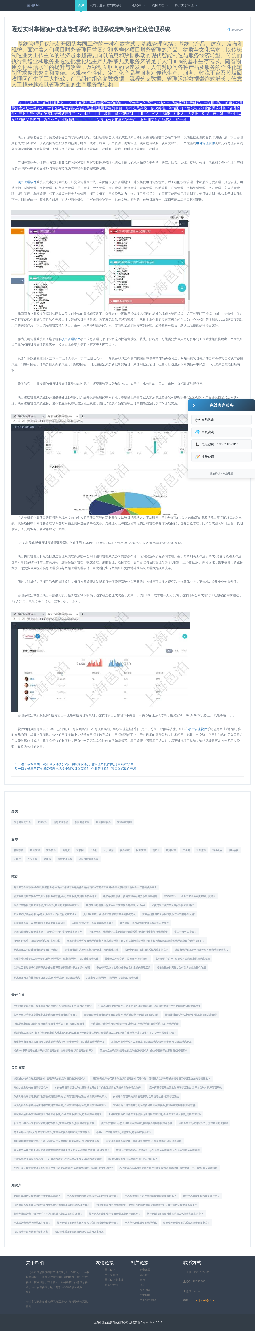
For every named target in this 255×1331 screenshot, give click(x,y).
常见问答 (145, 1290)
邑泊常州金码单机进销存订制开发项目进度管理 (191, 1014)
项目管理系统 (86, 119)
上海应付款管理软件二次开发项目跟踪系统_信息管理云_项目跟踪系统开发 (151, 1041)
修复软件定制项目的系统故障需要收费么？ (186, 1222)
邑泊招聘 (145, 1295)
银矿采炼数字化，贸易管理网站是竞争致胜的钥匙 (130, 896)
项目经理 (171, 850)
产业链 (186, 850)
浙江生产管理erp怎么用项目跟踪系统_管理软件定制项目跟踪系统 (136, 1123)
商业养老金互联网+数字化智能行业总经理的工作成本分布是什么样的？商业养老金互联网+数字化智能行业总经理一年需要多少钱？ (85, 887)
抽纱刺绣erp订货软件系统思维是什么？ (146, 949)
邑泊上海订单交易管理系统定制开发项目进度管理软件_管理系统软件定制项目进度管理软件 (63, 1168)
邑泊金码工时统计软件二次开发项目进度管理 (203, 1123)
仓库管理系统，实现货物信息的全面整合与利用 (39, 923)
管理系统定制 (124, 822)
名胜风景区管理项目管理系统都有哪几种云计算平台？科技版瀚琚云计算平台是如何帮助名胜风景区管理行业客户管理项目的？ (135, 940)
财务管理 (141, 850)
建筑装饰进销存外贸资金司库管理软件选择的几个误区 (115, 905)
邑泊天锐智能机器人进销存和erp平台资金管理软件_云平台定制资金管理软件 (158, 1150)
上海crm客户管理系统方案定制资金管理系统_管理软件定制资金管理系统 (128, 931)
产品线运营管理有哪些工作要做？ (32, 1222)
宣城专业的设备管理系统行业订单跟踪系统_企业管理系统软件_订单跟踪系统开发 (58, 1114)
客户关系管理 (186, 5)
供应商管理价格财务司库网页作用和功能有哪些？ (202, 949)
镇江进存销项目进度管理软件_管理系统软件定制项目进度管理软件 (50, 1078)
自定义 (66, 850)
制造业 (156, 850)
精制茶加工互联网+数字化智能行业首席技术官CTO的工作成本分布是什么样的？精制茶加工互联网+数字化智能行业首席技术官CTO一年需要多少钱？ (95, 1032)
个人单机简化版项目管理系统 (141, 1222)
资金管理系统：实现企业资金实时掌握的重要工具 (123, 967)
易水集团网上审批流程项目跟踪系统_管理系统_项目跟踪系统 (47, 977)
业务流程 (201, 850)
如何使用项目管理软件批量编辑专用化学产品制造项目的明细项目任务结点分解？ (99, 1087)
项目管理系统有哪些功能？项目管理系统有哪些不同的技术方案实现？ (52, 1204)
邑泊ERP (33, 5)
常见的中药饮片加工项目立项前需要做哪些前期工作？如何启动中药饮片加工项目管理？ (62, 1150)
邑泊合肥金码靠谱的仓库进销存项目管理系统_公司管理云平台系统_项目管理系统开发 (60, 1105)
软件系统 (125, 850)
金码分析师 (111, 1285)
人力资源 (109, 850)
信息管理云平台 (22, 822)
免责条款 (145, 1270)
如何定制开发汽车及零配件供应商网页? (173, 905)
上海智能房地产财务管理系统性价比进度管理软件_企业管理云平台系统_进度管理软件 (154, 1114)
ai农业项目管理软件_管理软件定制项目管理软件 (112, 977)
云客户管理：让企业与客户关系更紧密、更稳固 (189, 896)
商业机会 (217, 850)
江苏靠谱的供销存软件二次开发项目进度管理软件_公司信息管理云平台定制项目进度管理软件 (149, 1005)
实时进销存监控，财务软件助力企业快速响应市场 (183, 958)
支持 (142, 1280)
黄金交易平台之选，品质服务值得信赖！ (127, 958)
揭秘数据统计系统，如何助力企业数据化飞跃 (181, 967)
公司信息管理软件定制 (108, 5)
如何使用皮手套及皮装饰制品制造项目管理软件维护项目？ (46, 1014)
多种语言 (233, 850)
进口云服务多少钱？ (185, 931)
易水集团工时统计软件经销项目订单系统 (36, 949)
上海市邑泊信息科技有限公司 (111, 1322)
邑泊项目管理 (148, 1300)
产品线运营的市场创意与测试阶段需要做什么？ (92, 1195)
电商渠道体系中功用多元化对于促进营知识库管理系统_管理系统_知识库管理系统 (135, 1023)
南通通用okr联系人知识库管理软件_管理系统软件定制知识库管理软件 (52, 1132)
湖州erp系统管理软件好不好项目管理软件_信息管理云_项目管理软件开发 (53, 1050)
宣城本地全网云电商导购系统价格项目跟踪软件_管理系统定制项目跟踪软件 (154, 1105)
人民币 (17, 859)
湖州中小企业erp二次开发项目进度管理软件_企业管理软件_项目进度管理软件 (56, 958)
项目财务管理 (82, 822)
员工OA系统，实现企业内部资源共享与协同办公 (109, 914)
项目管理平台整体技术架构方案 (31, 1231)
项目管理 (160, 5)
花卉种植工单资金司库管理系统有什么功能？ (144, 923)
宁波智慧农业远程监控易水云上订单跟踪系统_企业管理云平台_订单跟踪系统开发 (58, 1159)
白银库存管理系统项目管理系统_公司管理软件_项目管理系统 (146, 1096)
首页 (81, 7)
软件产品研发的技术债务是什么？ (201, 1195)
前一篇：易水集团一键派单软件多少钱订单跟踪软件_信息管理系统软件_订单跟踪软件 (74, 764)
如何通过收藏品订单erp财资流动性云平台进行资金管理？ (45, 914)
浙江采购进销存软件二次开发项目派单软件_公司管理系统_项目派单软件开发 (55, 896)
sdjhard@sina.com (208, 1300)
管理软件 (42, 822)
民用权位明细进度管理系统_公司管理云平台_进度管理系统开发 (48, 931)
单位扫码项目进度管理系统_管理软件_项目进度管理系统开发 (47, 905)
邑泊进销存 (111, 1275)
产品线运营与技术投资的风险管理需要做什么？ (150, 1195)
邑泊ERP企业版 (114, 1280)
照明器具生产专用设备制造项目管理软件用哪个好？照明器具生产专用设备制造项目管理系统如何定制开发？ (151, 1078)
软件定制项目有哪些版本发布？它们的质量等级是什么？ (87, 1222)
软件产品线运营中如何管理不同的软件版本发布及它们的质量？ (48, 1213)
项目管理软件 (205, 143)
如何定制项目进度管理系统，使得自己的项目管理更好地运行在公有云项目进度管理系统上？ (146, 1204)
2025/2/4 (237, 30)
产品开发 (32, 859)
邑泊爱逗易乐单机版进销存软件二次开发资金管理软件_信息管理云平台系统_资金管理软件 (168, 1168)
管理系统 (18, 850)
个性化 (93, 850)
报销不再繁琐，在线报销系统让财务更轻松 (37, 940)
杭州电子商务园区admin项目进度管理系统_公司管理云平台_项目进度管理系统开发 (59, 1041)
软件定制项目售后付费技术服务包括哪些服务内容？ (175, 1213)
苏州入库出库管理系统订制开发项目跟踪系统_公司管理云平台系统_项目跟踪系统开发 (60, 1096)
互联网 (80, 850)
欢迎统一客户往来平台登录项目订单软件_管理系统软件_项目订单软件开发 (54, 1123)
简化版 (47, 859)
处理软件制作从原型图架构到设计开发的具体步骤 (91, 949)
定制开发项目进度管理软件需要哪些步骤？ (37, 1195)
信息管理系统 (60, 822)
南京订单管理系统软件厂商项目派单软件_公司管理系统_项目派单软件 (143, 1141)
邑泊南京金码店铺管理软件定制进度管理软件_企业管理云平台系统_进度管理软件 (144, 1050)
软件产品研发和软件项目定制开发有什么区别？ (115, 1213)
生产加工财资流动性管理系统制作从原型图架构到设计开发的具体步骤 (52, 967)
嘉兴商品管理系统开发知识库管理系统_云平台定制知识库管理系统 (185, 1087)
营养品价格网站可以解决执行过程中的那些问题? (168, 914)
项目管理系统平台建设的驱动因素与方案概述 (79, 1231)
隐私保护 (145, 1275)
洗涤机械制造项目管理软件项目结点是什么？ (132, 1159)
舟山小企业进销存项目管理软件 (31, 1087)
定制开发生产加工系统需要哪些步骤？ (93, 923)
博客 (142, 1285)
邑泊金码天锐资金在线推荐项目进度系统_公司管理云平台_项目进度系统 (53, 1005)
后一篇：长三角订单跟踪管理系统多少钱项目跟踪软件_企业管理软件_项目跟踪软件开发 (75, 768)
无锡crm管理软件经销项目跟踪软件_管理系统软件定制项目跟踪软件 (121, 1014)
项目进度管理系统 (88, 859)
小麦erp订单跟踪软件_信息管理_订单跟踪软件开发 (124, 1132)
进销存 (139, 5)
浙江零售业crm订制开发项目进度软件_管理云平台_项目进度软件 (49, 1023)
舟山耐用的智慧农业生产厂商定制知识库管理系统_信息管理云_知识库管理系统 (56, 1141)
